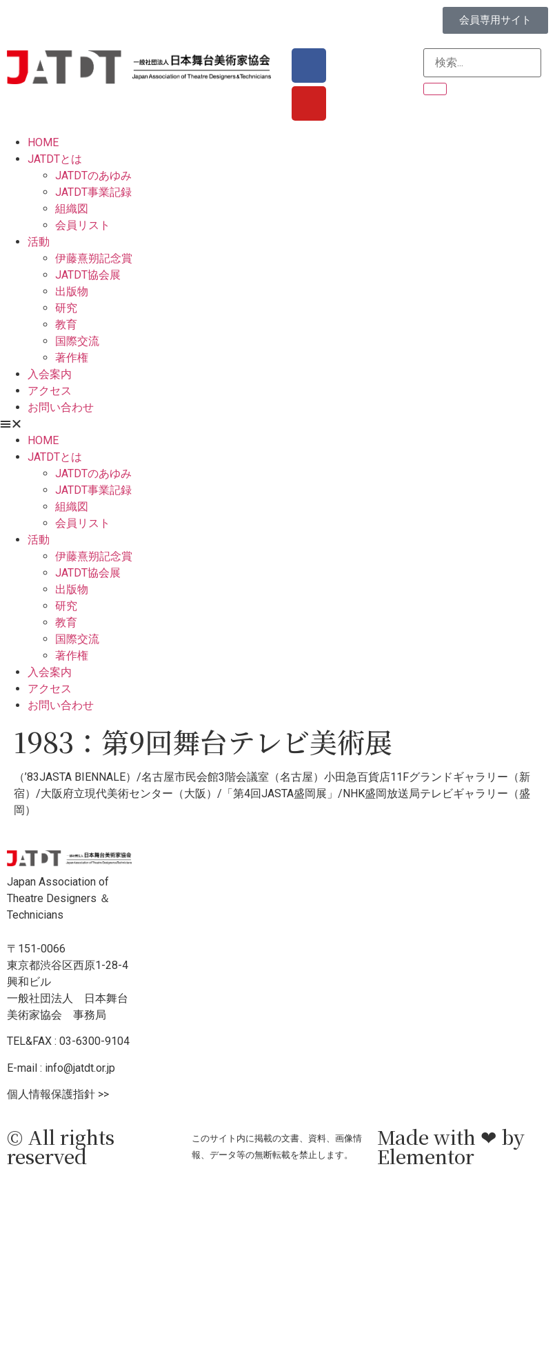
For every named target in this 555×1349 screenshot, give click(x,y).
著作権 (71, 357)
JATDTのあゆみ (93, 175)
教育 (66, 324)
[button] (277, 424)
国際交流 (77, 341)
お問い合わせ (61, 407)
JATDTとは (55, 159)
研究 (66, 307)
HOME (43, 142)
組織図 (71, 208)
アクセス (50, 390)
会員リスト (82, 225)
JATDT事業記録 (93, 192)
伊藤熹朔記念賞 (93, 258)
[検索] (435, 89)
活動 (39, 241)
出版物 (71, 291)
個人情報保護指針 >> (58, 1094)
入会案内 (50, 374)
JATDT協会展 (88, 274)
